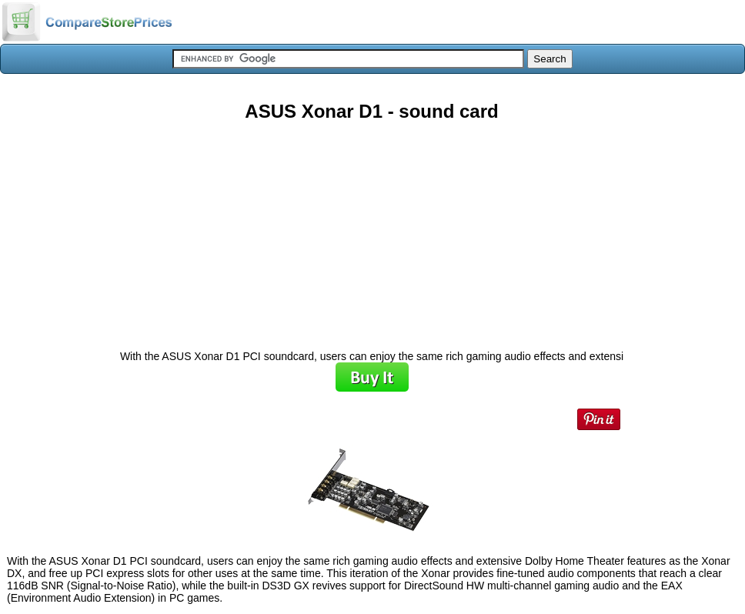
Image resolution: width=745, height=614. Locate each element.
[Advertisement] (371, 230)
